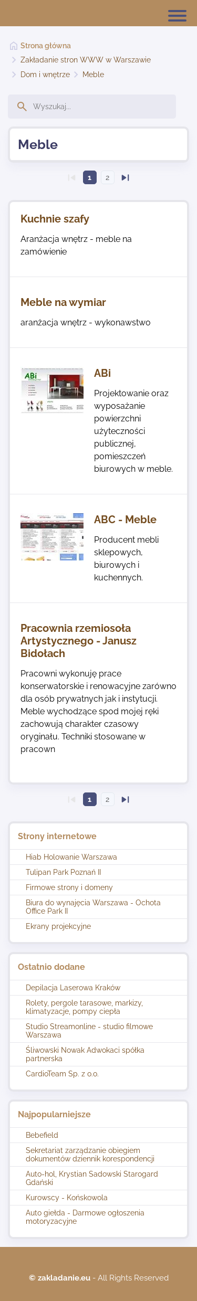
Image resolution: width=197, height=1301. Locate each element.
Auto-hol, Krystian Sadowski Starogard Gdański (92, 1178)
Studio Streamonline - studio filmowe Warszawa (89, 1030)
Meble (93, 74)
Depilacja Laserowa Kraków (73, 987)
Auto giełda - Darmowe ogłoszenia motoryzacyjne (85, 1217)
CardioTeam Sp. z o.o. (62, 1074)
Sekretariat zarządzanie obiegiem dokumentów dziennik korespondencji (90, 1154)
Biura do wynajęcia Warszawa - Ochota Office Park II (93, 906)
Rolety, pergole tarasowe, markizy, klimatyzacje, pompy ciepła (84, 1007)
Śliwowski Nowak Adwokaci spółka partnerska (85, 1054)
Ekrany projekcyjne (58, 926)
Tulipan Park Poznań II (63, 872)
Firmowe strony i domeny (69, 887)
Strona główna (45, 45)
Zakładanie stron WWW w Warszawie (85, 60)
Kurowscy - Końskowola (67, 1197)
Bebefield (42, 1135)
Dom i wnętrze (45, 74)
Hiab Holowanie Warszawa (71, 857)
